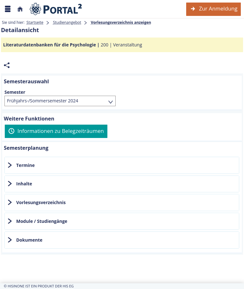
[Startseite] (20, 9)
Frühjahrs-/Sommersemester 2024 (42, 101)
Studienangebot (67, 22)
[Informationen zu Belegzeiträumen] (56, 131)
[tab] (122, 165)
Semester (14, 92)
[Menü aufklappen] (7, 9)
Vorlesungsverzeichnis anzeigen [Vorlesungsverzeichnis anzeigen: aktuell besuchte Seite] (121, 22)
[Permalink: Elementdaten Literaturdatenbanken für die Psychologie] (6, 65)
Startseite (34, 22)
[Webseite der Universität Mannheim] (56, 9)
